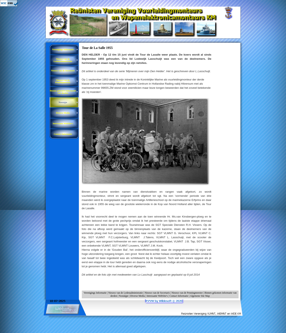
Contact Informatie (178, 295)
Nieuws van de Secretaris (157, 292)
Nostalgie (123, 295)
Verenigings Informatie (94, 292)
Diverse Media (137, 295)
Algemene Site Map (200, 295)
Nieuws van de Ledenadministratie (125, 292)
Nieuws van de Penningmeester (187, 292)
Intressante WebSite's (157, 295)
